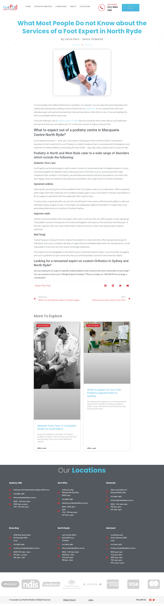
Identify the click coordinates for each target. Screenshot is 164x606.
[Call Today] (101, 7)
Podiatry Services (43, 6)
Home (28, 6)
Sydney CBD (15, 482)
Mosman (111, 482)
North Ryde (64, 528)
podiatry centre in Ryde (68, 120)
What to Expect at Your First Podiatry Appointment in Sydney (104, 393)
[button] (105, 285)
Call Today (112, 4)
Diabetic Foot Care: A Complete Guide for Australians (56, 427)
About (73, 6)
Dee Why (62, 482)
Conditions (61, 6)
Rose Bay (14, 528)
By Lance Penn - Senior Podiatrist (82, 39)
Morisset (110, 528)
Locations (85, 6)
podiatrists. (91, 108)
